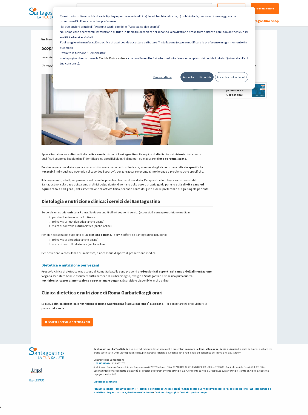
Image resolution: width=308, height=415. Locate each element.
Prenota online (265, 8)
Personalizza (162, 77)
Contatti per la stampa (193, 392)
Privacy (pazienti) (125, 388)
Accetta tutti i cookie (197, 77)
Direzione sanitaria (105, 381)
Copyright (172, 392)
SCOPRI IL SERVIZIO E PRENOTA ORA (67, 322)
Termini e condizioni (150, 388)
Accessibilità (172, 388)
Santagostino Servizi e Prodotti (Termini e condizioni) (215, 388)
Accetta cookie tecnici (232, 77)
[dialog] (154, 48)
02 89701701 (102, 363)
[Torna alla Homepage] (45, 13)
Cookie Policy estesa (113, 58)
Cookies (159, 392)
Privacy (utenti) (103, 388)
